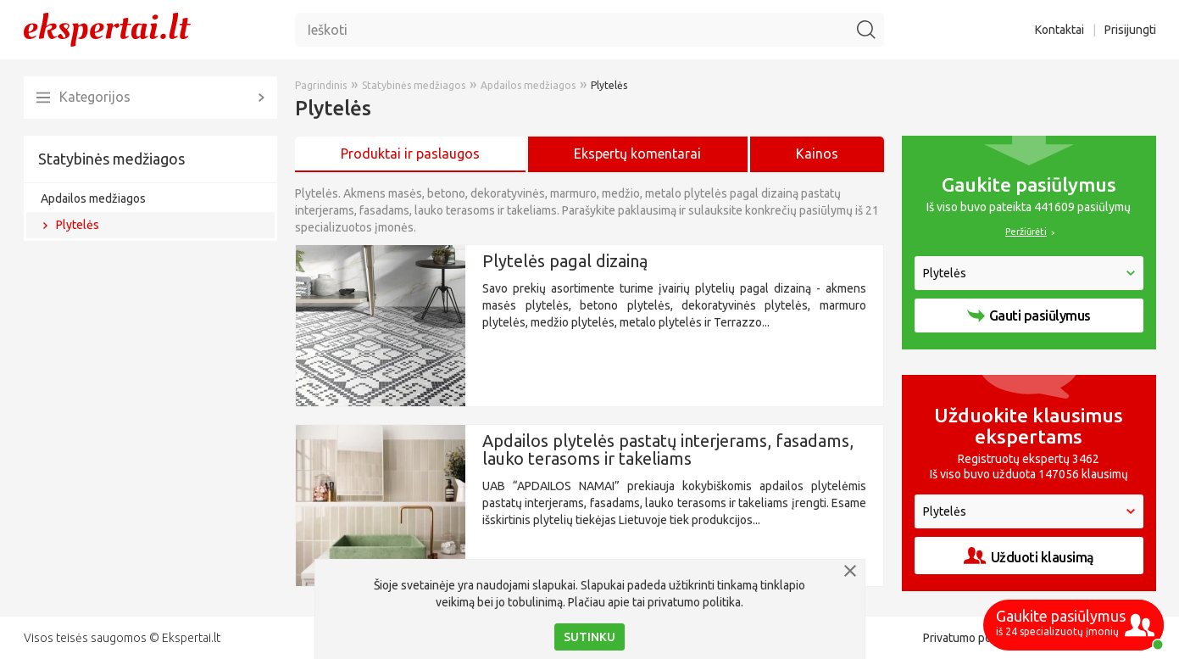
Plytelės (77, 225)
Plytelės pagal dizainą (565, 261)
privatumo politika (694, 602)
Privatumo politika (969, 638)
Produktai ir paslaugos (410, 153)
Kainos (817, 153)
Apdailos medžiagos (93, 198)
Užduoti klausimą (1029, 556)
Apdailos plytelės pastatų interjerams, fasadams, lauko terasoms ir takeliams (668, 449)
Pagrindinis (321, 85)
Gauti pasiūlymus (1029, 315)
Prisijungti (1130, 29)
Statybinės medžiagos (111, 158)
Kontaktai (1059, 29)
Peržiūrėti (1026, 231)
